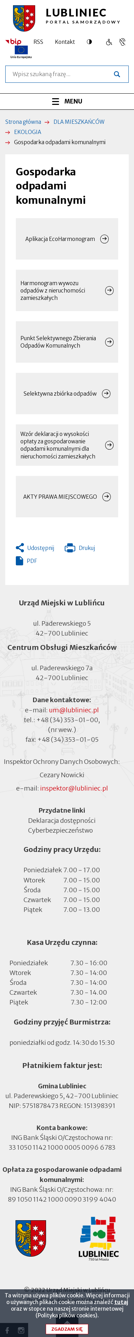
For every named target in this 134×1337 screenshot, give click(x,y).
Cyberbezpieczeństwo (60, 829)
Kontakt (65, 42)
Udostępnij (40, 548)
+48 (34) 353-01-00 (67, 720)
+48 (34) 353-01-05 (67, 739)
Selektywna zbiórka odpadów (60, 393)
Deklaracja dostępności (62, 820)
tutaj (121, 1305)
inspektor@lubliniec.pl (74, 788)
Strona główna (23, 122)
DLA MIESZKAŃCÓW (78, 122)
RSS (38, 42)
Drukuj (80, 550)
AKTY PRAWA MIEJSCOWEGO (60, 496)
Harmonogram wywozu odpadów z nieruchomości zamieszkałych (52, 290)
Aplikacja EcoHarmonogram (60, 239)
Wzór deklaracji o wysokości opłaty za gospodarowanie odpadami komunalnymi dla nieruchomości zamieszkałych (57, 445)
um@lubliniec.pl (74, 710)
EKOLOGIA (27, 132)
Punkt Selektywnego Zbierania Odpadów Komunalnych (58, 342)
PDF (32, 561)
